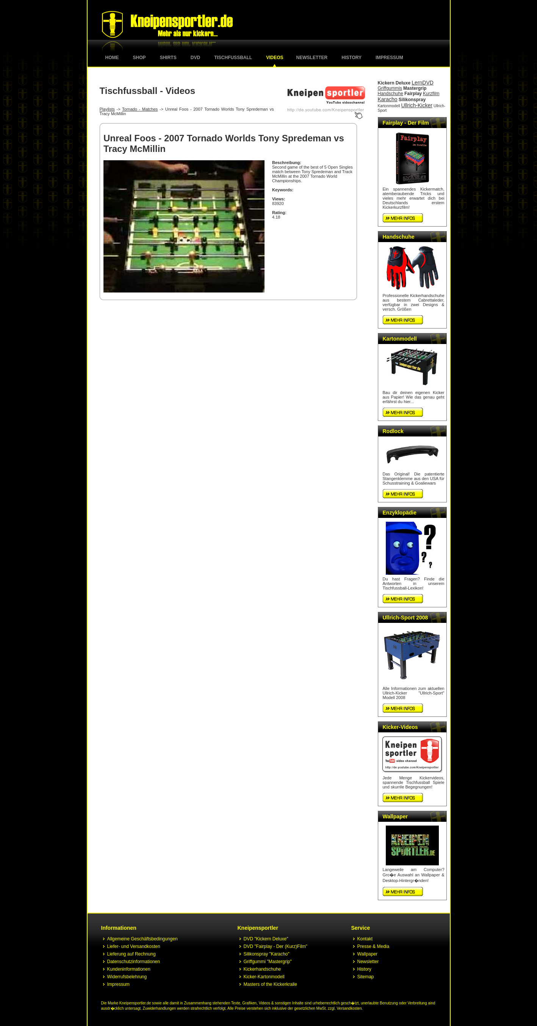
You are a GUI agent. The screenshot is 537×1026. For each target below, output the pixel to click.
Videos (274, 57)
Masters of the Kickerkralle (270, 984)
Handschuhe (390, 93)
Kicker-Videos (400, 727)
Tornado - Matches (140, 109)
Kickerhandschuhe (262, 969)
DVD (195, 57)
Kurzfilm (431, 93)
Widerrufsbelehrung (127, 976)
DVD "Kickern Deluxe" (266, 939)
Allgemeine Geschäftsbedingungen (142, 939)
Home (112, 57)
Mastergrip (414, 88)
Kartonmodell (389, 106)
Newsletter (312, 57)
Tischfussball (233, 57)
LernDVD (423, 83)
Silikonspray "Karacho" (267, 954)
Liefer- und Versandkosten (133, 946)
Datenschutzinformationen (133, 961)
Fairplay (413, 93)
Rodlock (393, 431)
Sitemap (365, 976)
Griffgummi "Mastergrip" (268, 961)
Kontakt (365, 939)
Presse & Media (373, 946)
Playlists (107, 109)
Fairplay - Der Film (406, 123)
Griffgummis (390, 88)
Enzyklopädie (399, 513)
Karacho (388, 99)
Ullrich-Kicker (416, 105)
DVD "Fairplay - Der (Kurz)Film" (276, 946)
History (351, 57)
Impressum (389, 57)
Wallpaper (395, 816)
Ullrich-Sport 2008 (405, 618)
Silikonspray (412, 99)
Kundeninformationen (128, 969)
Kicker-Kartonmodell (264, 976)
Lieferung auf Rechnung (131, 954)
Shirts (168, 57)
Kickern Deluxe (394, 83)
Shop (139, 57)
